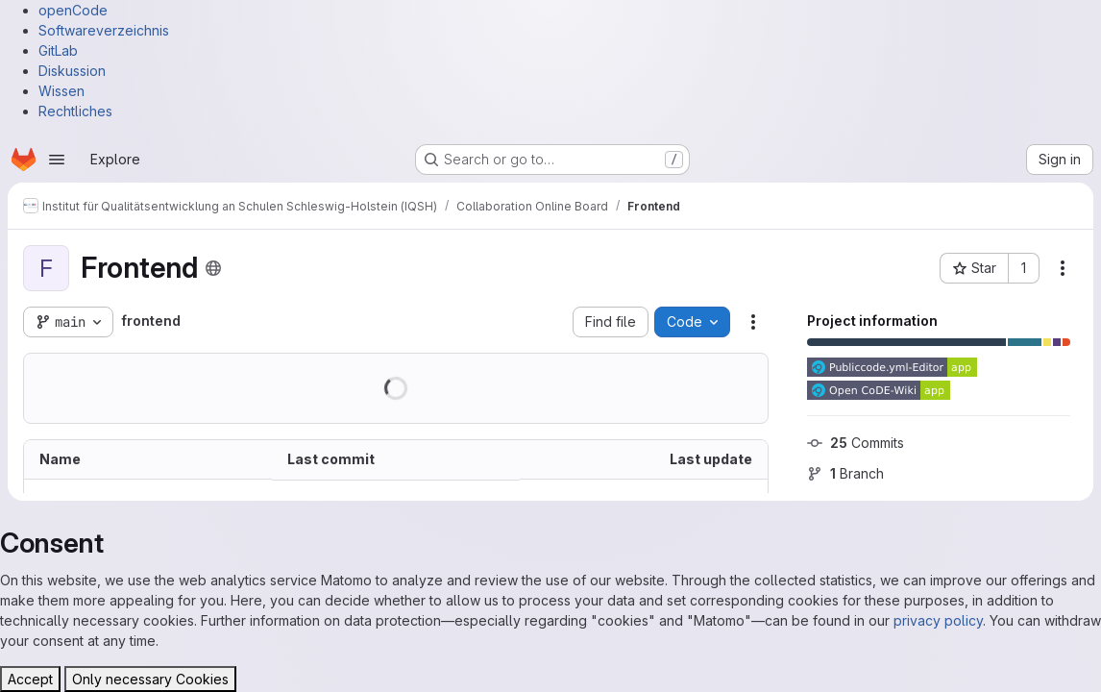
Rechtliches (75, 111)
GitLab (58, 50)
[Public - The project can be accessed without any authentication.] (213, 268)
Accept (30, 679)
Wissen (61, 91)
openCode (73, 10)
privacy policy (938, 620)
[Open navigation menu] (56, 159)
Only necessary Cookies (150, 679)
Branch (845, 473)
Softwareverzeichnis (103, 30)
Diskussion (72, 70)
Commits (855, 442)
